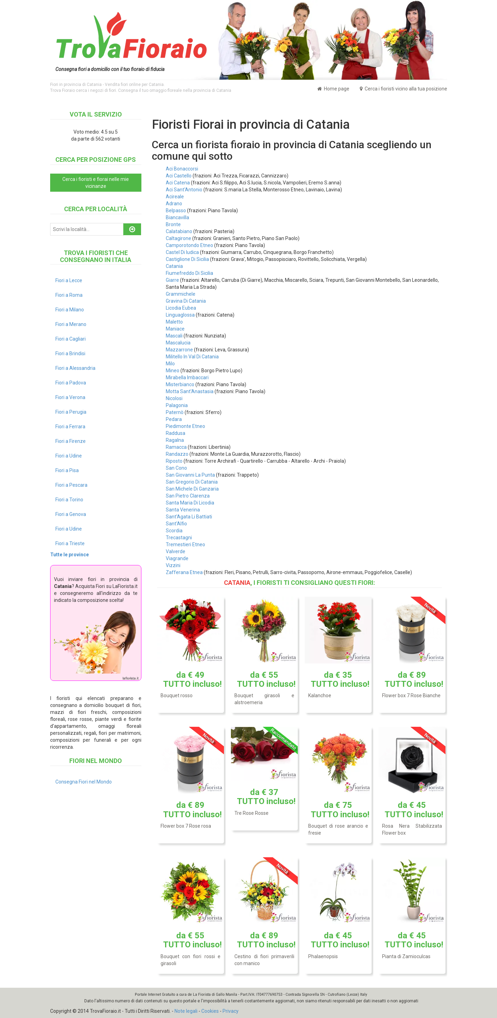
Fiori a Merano (70, 324)
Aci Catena (178, 182)
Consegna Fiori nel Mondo (83, 782)
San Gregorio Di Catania (192, 482)
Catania (174, 266)
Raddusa (175, 433)
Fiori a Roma (69, 295)
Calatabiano (179, 231)
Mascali (174, 336)
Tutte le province (69, 554)
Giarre (172, 280)
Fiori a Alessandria (75, 368)
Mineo (172, 370)
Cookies (210, 1011)
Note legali (185, 1011)
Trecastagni (179, 537)
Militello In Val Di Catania (192, 356)
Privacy (231, 1011)
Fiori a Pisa (67, 470)
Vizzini (173, 565)
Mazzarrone (179, 349)
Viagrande (177, 558)
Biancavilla (177, 217)
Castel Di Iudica (182, 252)
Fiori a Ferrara (70, 426)
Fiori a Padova (70, 382)
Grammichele (180, 294)
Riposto (174, 461)
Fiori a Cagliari (70, 339)
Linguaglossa (180, 315)
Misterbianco (180, 384)
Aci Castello (179, 175)
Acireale (175, 196)
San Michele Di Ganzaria (192, 489)
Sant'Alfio (176, 523)
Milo (170, 363)
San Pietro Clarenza (188, 496)
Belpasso (176, 210)
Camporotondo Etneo (189, 245)
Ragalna (175, 440)
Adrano (174, 203)
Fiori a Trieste (70, 543)
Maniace (175, 329)
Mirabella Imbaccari (187, 377)
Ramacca (176, 447)
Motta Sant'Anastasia (189, 391)
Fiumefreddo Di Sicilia (189, 273)
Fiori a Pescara (71, 485)
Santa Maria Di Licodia (190, 503)
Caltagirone (178, 238)
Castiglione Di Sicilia (187, 259)
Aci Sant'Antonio (184, 189)
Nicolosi (174, 398)
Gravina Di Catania (186, 301)
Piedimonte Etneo (185, 426)
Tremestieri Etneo (185, 544)
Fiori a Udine (68, 456)
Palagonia (177, 405)
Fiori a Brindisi (70, 353)
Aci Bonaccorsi (182, 169)
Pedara (174, 419)
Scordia (174, 530)
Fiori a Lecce (68, 280)
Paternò (175, 412)
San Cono (176, 468)
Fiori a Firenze (70, 441)
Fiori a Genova (70, 514)
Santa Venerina (183, 509)
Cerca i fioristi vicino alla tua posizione (403, 89)
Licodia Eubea (181, 308)
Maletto (174, 322)
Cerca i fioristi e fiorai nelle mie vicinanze (95, 182)
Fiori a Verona (70, 397)
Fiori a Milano (69, 309)
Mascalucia (178, 342)
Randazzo (177, 454)
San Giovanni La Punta (190, 475)
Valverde (175, 551)
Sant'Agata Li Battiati (189, 516)
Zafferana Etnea (184, 572)
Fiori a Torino (69, 499)
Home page (333, 89)
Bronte (173, 224)
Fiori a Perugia (70, 412)
